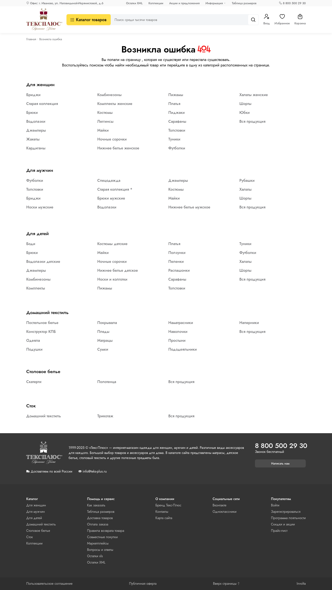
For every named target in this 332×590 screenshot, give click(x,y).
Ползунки (176, 252)
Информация (214, 3)
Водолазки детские (43, 261)
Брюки (32, 112)
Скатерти (34, 382)
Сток (31, 405)
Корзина (300, 19)
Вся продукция (252, 121)
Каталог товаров (89, 20)
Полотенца (106, 382)
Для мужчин (39, 170)
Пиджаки (176, 112)
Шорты (245, 103)
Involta (301, 584)
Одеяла (33, 340)
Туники (174, 139)
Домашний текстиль (47, 312)
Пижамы (175, 95)
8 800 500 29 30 (294, 3)
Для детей (37, 233)
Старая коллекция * (115, 189)
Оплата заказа (97, 524)
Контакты (161, 511)
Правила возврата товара (105, 530)
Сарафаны (177, 121)
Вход (266, 19)
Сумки (102, 349)
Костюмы (105, 112)
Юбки (244, 112)
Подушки (34, 349)
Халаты (245, 189)
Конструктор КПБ (41, 331)
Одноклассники (225, 511)
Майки (103, 130)
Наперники (249, 322)
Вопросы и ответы (100, 549)
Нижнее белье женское (118, 148)
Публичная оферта (142, 584)
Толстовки (176, 130)
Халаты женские (253, 95)
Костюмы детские (112, 244)
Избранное (282, 19)
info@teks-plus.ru (95, 471)
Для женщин (40, 84)
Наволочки (177, 331)
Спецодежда (108, 180)
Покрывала (107, 322)
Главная (31, 39)
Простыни (176, 340)
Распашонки (179, 270)
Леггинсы (105, 121)
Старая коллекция (42, 103)
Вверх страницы (226, 584)
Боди (30, 244)
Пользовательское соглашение (49, 584)
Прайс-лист (279, 530)
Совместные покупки (102, 537)
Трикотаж (105, 416)
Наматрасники (180, 322)
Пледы (103, 331)
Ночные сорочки (112, 139)
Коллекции (155, 3)
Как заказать (96, 505)
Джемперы (36, 130)
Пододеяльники (182, 349)
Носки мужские (39, 207)
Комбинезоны (109, 95)
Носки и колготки (112, 279)
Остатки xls (95, 556)
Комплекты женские (114, 103)
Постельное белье (42, 322)
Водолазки (35, 121)
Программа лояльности (288, 518)
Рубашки (247, 180)
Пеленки (176, 261)
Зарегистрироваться (285, 511)
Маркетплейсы (98, 543)
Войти (275, 505)
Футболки (176, 148)
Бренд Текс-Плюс (168, 505)
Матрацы (105, 340)
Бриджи (33, 95)
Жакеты (33, 139)
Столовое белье (43, 371)
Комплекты (35, 288)
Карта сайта (163, 518)
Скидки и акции (283, 524)
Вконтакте (219, 505)
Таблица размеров (244, 3)
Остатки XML (134, 3)
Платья (174, 103)
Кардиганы (36, 148)
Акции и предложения (184, 3)
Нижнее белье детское (117, 270)
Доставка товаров (100, 518)
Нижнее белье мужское (189, 207)
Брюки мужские (111, 198)
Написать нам (280, 463)
